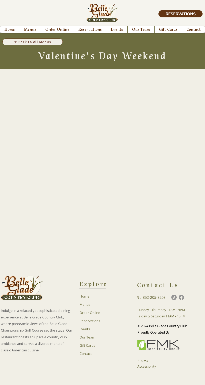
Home (84, 296)
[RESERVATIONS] (180, 13)
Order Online (89, 312)
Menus (84, 304)
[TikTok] (174, 297)
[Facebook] (181, 297)
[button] (57, 29)
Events (84, 329)
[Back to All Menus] (32, 41)
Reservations (89, 320)
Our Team (87, 337)
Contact (85, 353)
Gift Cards (87, 345)
